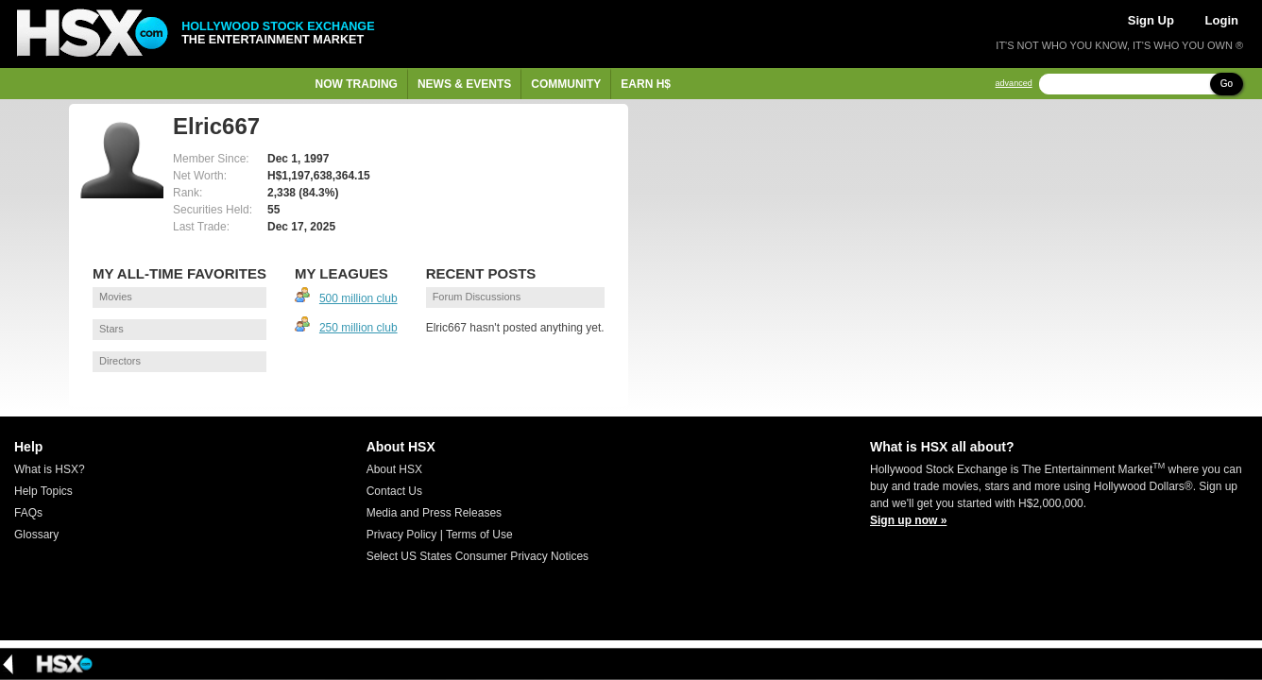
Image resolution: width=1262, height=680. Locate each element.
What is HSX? (49, 469)
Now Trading (357, 84)
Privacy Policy (402, 534)
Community (566, 84)
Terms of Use (479, 534)
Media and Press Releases (434, 512)
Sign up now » (908, 520)
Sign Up (1151, 20)
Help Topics (43, 491)
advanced (1014, 83)
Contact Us (394, 491)
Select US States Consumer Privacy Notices (477, 556)
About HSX (394, 469)
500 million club (358, 298)
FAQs (28, 512)
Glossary (36, 534)
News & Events (464, 84)
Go (1226, 83)
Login (1221, 20)
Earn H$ (646, 84)
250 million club (358, 327)
